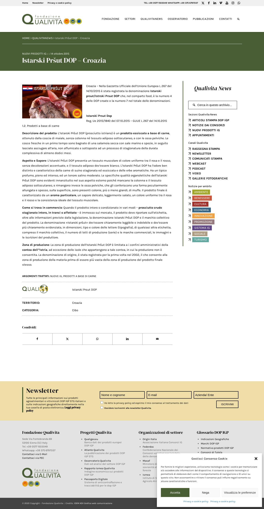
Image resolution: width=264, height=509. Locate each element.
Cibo (75, 310)
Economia (201, 210)
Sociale (199, 234)
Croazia (77, 303)
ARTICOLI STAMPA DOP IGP (210, 120)
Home (25, 3)
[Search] (238, 19)
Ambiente (201, 192)
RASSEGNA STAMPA (206, 149)
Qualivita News (212, 88)
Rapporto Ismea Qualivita (99, 468)
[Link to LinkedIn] (215, 3)
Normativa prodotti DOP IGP (217, 447)
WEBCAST (199, 163)
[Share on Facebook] (37, 339)
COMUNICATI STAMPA (207, 158)
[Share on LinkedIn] (127, 339)
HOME (26, 38)
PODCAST (198, 168)
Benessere (202, 198)
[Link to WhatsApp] (239, 3)
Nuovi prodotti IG (34, 53)
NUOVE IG (56, 276)
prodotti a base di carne (79, 276)
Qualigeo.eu (91, 439)
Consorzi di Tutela (211, 452)
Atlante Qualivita (94, 449)
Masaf (146, 460)
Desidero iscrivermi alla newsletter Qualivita (126, 408)
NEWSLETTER (201, 153)
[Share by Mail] (157, 339)
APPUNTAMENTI (203, 135)
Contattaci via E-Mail (35, 454)
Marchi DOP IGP (210, 443)
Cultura (200, 204)
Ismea (146, 474)
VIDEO (196, 173)
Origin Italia (150, 439)
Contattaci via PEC (33, 457)
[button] (256, 459)
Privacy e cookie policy (195, 501)
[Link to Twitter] (203, 3)
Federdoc (148, 446)
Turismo (200, 239)
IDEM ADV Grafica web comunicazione (93, 503)
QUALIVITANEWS (42, 38)
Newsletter (37, 3)
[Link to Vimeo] (221, 3)
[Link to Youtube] (227, 3)
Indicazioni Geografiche (215, 439)
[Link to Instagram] (233, 3)
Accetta (175, 492)
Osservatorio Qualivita (97, 460)
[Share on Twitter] (67, 339)
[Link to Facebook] (209, 3)
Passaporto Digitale (96, 479)
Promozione (203, 222)
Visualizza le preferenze (240, 492)
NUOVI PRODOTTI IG (206, 130)
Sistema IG (202, 228)
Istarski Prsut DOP (84, 289)
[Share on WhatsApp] (97, 339)
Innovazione (203, 216)
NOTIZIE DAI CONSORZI (208, 125)
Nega (205, 492)
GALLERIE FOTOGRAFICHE (210, 178)
